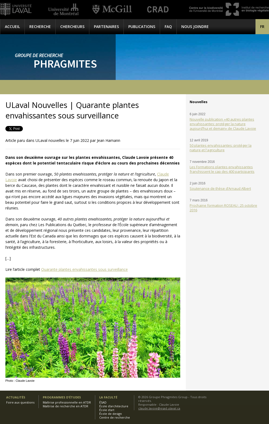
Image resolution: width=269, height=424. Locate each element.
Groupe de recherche (39, 55)
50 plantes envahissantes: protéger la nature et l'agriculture (221, 147)
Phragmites (65, 64)
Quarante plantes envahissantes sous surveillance (84, 269)
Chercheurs (72, 26)
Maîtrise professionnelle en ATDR (67, 402)
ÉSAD (103, 402)
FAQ (168, 26)
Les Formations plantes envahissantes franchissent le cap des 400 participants (222, 169)
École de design (110, 414)
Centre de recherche (114, 417)
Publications (141, 26)
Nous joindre (195, 26)
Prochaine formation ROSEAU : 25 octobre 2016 (223, 207)
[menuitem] (262, 26)
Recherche (40, 26)
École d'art (106, 410)
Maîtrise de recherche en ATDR (65, 406)
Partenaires (106, 26)
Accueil (12, 26)
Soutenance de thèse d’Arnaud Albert (220, 188)
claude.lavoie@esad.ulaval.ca (159, 408)
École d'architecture (113, 406)
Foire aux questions (20, 402)
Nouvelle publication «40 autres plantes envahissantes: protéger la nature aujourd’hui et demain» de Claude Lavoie (223, 124)
